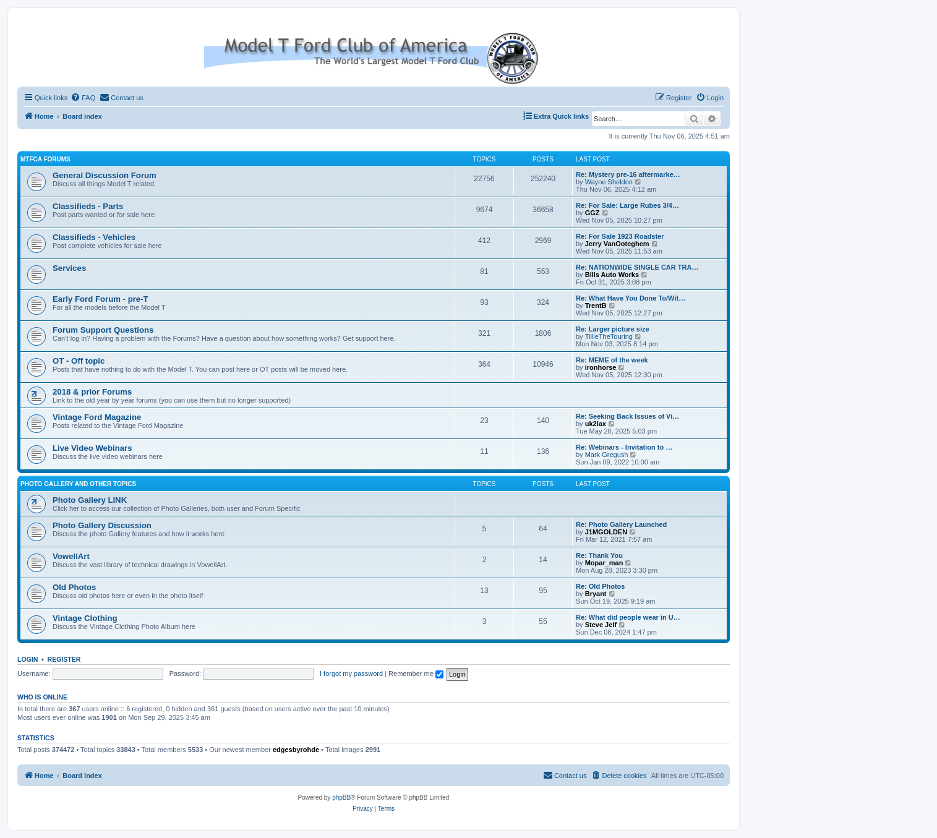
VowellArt (71, 556)
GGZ (592, 212)
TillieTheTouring (609, 336)
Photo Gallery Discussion (102, 525)
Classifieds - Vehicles (94, 237)
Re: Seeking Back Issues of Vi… (627, 416)
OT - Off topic (79, 361)
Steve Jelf (601, 624)
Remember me (415, 673)
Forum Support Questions (103, 330)
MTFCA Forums (45, 159)
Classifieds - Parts (88, 206)
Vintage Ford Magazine (97, 417)
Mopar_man (604, 563)
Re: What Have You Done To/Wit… (630, 298)
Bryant (596, 593)
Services (69, 268)
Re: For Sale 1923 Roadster (620, 236)
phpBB (341, 797)
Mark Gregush (606, 454)
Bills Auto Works (612, 274)
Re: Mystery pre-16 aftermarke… (628, 174)
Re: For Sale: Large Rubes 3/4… (627, 205)
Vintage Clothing (85, 618)
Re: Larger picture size (612, 329)
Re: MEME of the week (612, 360)
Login (27, 659)
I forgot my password (351, 673)
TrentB (596, 305)
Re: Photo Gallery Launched (621, 524)
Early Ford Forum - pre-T (100, 299)
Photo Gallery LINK (90, 500)
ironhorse (601, 367)
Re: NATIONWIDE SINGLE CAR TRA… (637, 267)
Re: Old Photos (600, 586)
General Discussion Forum (104, 175)
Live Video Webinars (92, 448)
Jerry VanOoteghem (617, 243)
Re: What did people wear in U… (628, 617)
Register (64, 659)
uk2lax (595, 423)
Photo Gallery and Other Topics (78, 484)
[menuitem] (83, 97)
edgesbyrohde (296, 749)
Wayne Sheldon (609, 182)
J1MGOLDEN (606, 532)
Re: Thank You (599, 555)
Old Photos (74, 587)
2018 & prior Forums (92, 391)
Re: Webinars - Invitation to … (624, 447)
